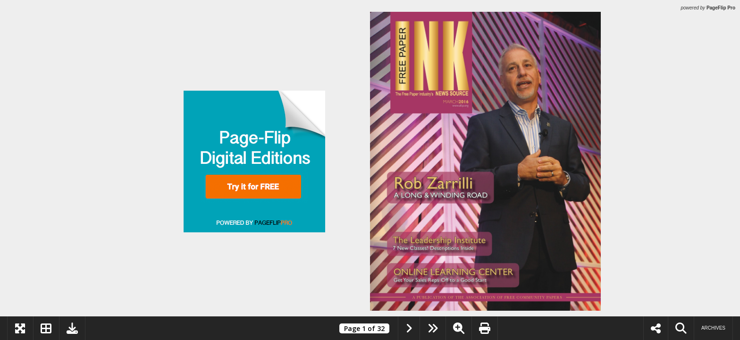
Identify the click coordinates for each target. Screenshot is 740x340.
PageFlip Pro (720, 7)
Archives (713, 328)
